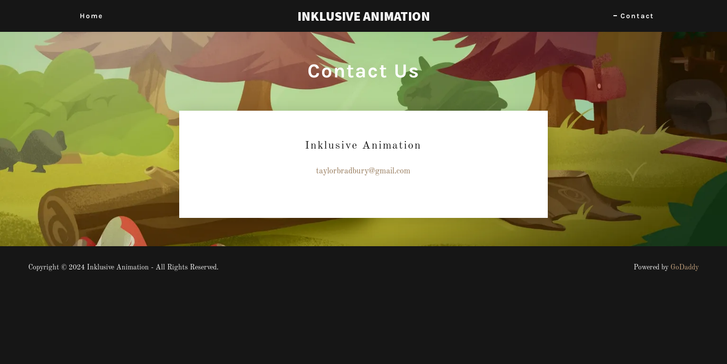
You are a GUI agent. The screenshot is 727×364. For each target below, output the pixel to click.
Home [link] (91, 16)
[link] (363, 19)
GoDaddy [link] (684, 267)
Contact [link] (637, 16)
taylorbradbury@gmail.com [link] (363, 171)
